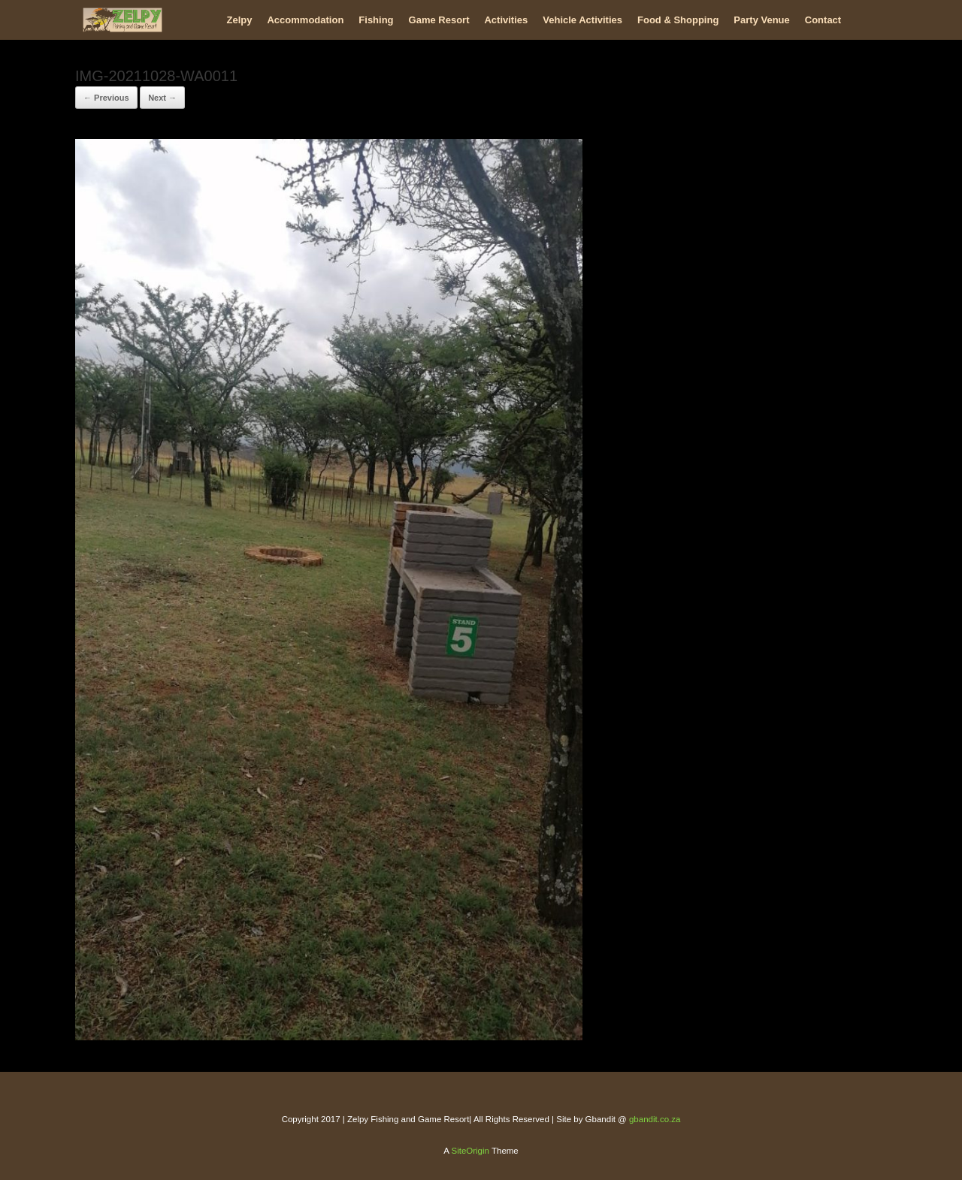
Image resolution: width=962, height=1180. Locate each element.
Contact (823, 20)
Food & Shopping (677, 20)
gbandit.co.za (654, 1119)
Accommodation (305, 20)
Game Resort (439, 20)
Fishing (375, 20)
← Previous (106, 97)
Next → (162, 97)
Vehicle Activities (582, 20)
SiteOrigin (470, 1150)
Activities (506, 20)
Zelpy (240, 20)
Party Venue (761, 20)
